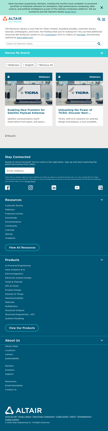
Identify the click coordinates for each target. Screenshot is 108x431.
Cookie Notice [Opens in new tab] (62, 416)
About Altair (11, 346)
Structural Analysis (14, 310)
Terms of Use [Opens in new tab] (11, 416)
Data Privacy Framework (43, 416)
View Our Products (22, 327)
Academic (10, 238)
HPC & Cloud (11, 286)
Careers (9, 354)
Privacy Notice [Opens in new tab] (24, 416)
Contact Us (10, 389)
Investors (9, 370)
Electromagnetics (14, 273)
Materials (9, 302)
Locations (10, 350)
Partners (9, 365)
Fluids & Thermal (13, 281)
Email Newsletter (14, 385)
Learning (9, 230)
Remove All (45, 64)
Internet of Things (14, 294)
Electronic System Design (18, 277)
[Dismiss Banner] (101, 7)
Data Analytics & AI (15, 269)
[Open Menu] (103, 20)
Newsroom (10, 381)
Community (51, 34)
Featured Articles (14, 213)
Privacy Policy (30, 181)
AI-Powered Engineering (18, 265)
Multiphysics (11, 306)
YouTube (81, 34)
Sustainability (12, 358)
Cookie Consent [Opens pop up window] (12, 420)
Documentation (13, 221)
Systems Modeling (14, 318)
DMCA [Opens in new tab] (73, 416)
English (28, 64)
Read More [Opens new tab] (70, 11)
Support (9, 374)
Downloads (11, 217)
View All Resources (22, 247)
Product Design (13, 290)
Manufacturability (14, 298)
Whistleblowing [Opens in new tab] (84, 416)
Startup (9, 234)
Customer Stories (14, 205)
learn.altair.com (25, 37)
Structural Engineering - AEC (20, 314)
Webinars (12, 64)
